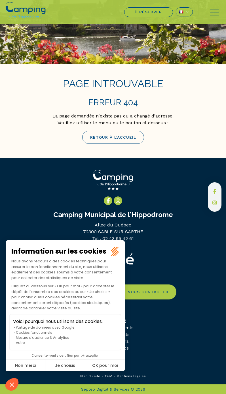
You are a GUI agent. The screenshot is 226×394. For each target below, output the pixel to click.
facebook (214, 191)
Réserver (150, 12)
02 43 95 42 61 (118, 238)
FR (184, 11)
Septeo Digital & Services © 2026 (113, 389)
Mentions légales (131, 376)
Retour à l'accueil (113, 137)
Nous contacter (148, 292)
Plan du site (90, 376)
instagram (214, 202)
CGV (108, 376)
